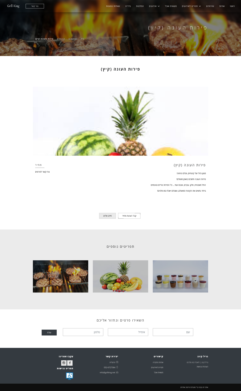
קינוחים (61, 38)
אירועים (153, 6)
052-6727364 (109, 367)
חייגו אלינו (107, 215)
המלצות (140, 6)
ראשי (232, 6)
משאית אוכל (171, 6)
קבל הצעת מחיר (129, 215)
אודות (222, 6)
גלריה (128, 6)
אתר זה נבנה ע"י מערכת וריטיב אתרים (194, 387)
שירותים (210, 6)
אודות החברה (158, 362)
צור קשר (34, 6)
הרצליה (112, 362)
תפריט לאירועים (190, 6)
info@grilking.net (107, 372)
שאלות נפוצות (113, 6)
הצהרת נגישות (202, 366)
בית (82, 38)
